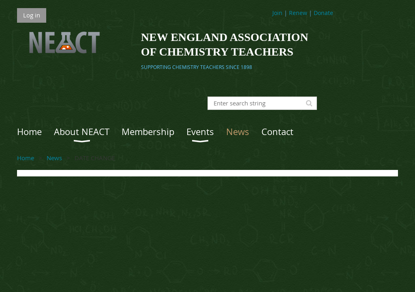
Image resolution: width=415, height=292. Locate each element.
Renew (298, 13)
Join (277, 13)
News (54, 158)
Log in (31, 15)
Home (25, 158)
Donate (323, 13)
